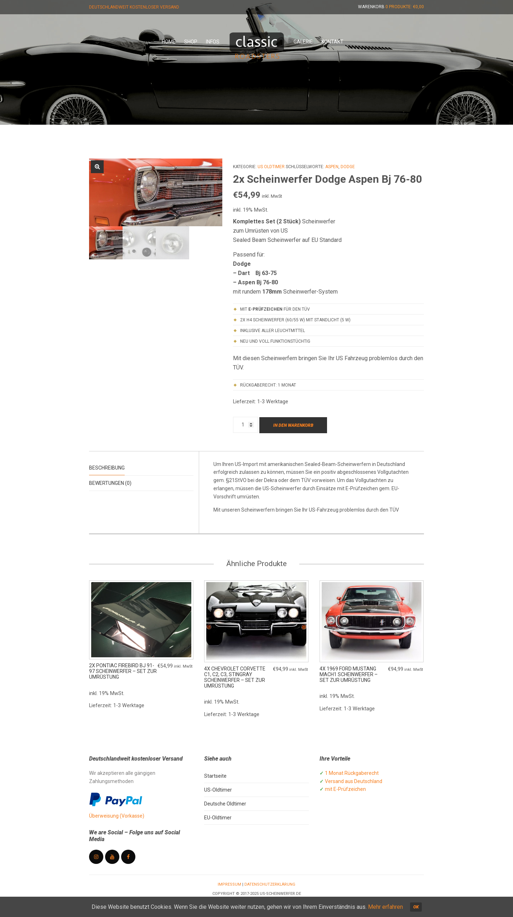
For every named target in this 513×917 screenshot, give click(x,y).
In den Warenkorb (293, 425)
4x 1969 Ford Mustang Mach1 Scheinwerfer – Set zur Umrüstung (349, 674)
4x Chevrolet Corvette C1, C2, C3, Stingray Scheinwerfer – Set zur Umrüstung (234, 677)
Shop (190, 42)
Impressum (229, 884)
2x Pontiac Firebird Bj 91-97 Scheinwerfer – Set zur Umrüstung (123, 671)
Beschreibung (107, 468)
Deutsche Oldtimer (225, 804)
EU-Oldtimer (218, 818)
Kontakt (332, 42)
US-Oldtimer (218, 790)
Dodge (348, 166)
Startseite (215, 776)
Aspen (331, 166)
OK (416, 907)
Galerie (303, 42)
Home (169, 42)
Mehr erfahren (385, 906)
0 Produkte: (404, 6)
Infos (212, 42)
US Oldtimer (271, 166)
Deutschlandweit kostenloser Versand (134, 7)
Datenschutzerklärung (269, 884)
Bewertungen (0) (110, 483)
